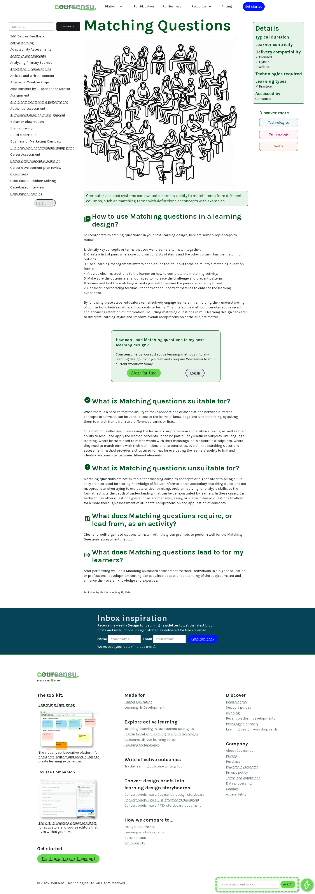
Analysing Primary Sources (31, 62)
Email (147, 639)
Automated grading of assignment (37, 115)
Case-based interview (27, 187)
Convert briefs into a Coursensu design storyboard (164, 794)
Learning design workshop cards (252, 729)
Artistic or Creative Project (31, 82)
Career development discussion (35, 161)
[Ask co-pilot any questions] (307, 885)
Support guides (238, 707)
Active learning (22, 43)
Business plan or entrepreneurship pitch (42, 148)
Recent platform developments (250, 718)
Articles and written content (32, 76)
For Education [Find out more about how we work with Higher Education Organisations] (144, 6)
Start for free (143, 372)
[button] (114, 6)
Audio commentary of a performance (39, 102)
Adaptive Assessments (28, 56)
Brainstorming (21, 128)
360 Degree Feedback (27, 36)
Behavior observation (27, 122)
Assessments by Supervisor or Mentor (40, 89)
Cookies (232, 789)
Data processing (239, 783)
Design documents (139, 827)
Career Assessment (25, 154)
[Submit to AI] (287, 884)
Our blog (233, 713)
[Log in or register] (254, 6)
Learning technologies (142, 745)
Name (102, 639)
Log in (195, 373)
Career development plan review (35, 167)
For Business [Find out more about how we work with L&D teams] (172, 6)
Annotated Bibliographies (30, 69)
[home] (75, 6)
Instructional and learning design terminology (161, 734)
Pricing (231, 756)
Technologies (278, 122)
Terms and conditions (243, 778)
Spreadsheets (135, 838)
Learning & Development (144, 707)
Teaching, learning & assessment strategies (159, 729)
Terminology (279, 134)
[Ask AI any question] (249, 884)
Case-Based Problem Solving (33, 181)
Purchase (233, 761)
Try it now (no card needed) (68, 858)
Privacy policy (237, 772)
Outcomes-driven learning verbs (150, 739)
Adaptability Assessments (30, 49)
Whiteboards (134, 843)
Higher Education (138, 702)
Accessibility (236, 794)
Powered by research (242, 767)
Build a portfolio (23, 135)
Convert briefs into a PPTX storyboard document (162, 805)
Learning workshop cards (144, 832)
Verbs (278, 146)
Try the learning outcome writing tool (154, 766)
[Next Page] (45, 202)
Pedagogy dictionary (242, 724)
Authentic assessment (27, 108)
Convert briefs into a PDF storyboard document (161, 800)
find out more (143, 646)
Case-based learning (26, 194)
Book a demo (236, 702)
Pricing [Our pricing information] (227, 6)
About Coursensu (240, 750)
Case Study (19, 174)
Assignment (19, 95)
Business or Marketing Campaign (36, 141)
